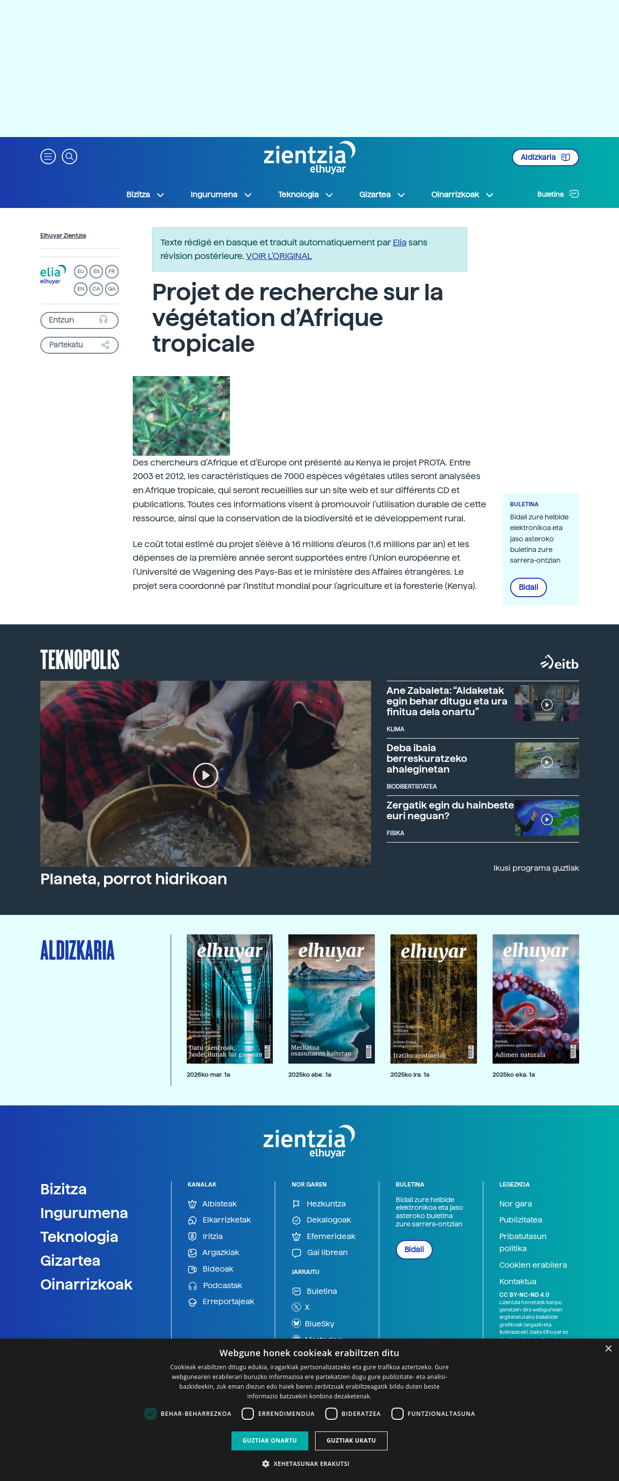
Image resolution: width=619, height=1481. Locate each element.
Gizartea (70, 1260)
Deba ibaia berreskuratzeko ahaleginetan (427, 758)
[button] (48, 156)
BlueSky (313, 1323)
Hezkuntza (319, 1204)
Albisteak (212, 1204)
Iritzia (205, 1237)
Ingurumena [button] (222, 195)
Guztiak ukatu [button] (351, 1440)
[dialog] (309, 1410)
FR (111, 271)
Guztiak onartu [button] (270, 1440)
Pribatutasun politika (523, 1243)
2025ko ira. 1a (409, 1074)
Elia (400, 242)
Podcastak (215, 1286)
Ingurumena (84, 1213)
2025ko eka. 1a (514, 1074)
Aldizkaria (545, 157)
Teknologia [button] (306, 195)
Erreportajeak (221, 1302)
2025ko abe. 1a (309, 1074)
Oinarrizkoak (86, 1284)
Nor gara (515, 1203)
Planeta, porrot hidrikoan (133, 879)
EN (80, 289)
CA (96, 289)
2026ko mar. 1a (208, 1074)
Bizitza (63, 1189)
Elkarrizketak (219, 1220)
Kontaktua (517, 1281)
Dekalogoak (321, 1220)
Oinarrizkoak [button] (463, 195)
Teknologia (79, 1236)
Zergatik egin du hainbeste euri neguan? (450, 810)
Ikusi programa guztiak (536, 868)
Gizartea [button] (382, 195)
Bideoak (210, 1269)
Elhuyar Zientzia (63, 235)
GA (111, 289)
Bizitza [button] (145, 195)
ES (96, 271)
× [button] (608, 1349)
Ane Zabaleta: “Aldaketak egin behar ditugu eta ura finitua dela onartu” (447, 701)
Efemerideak (323, 1237)
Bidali (528, 587)
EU (80, 271)
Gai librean (320, 1253)
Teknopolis (80, 658)
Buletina (558, 194)
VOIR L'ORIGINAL (279, 256)
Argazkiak (213, 1253)
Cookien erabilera (533, 1265)
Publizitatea (520, 1219)
